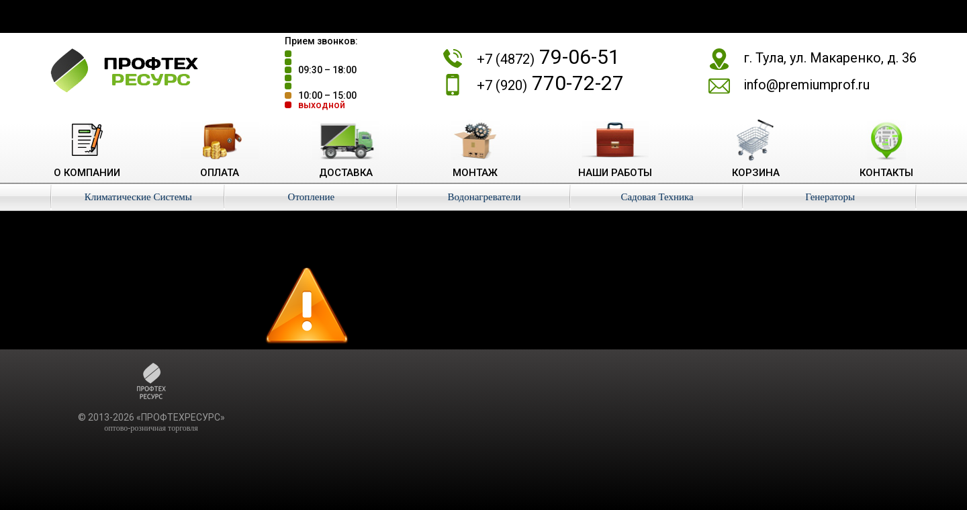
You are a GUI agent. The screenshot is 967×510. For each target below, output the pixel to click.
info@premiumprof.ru (806, 85)
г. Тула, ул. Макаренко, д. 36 (830, 58)
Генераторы (830, 197)
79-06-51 (548, 57)
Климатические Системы (138, 197)
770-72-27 (550, 83)
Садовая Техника (656, 197)
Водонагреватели (483, 197)
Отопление (311, 197)
